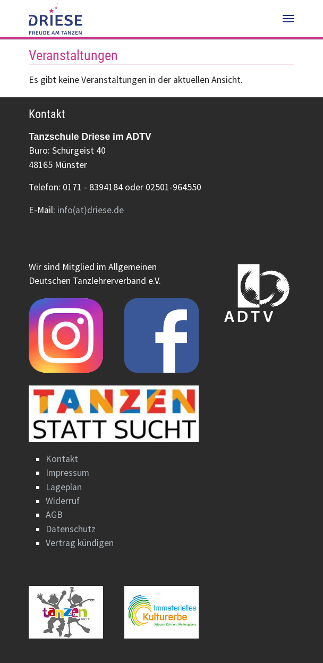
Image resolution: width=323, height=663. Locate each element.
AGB (54, 515)
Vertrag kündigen (80, 543)
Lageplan (64, 487)
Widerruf (63, 501)
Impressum (67, 473)
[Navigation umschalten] (288, 19)
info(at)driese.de (90, 210)
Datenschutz (71, 529)
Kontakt (62, 459)
